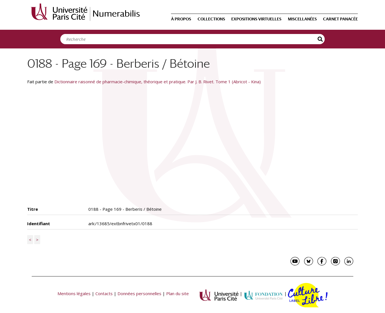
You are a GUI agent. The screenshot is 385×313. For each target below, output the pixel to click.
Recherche (320, 39)
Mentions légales (74, 293)
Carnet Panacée (340, 19)
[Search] (191, 39)
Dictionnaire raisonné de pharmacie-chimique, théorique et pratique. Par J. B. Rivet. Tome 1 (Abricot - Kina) (157, 81)
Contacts (104, 293)
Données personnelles (139, 293)
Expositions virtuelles (256, 19)
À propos (181, 19)
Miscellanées (302, 19)
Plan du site (177, 293)
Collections (211, 19)
